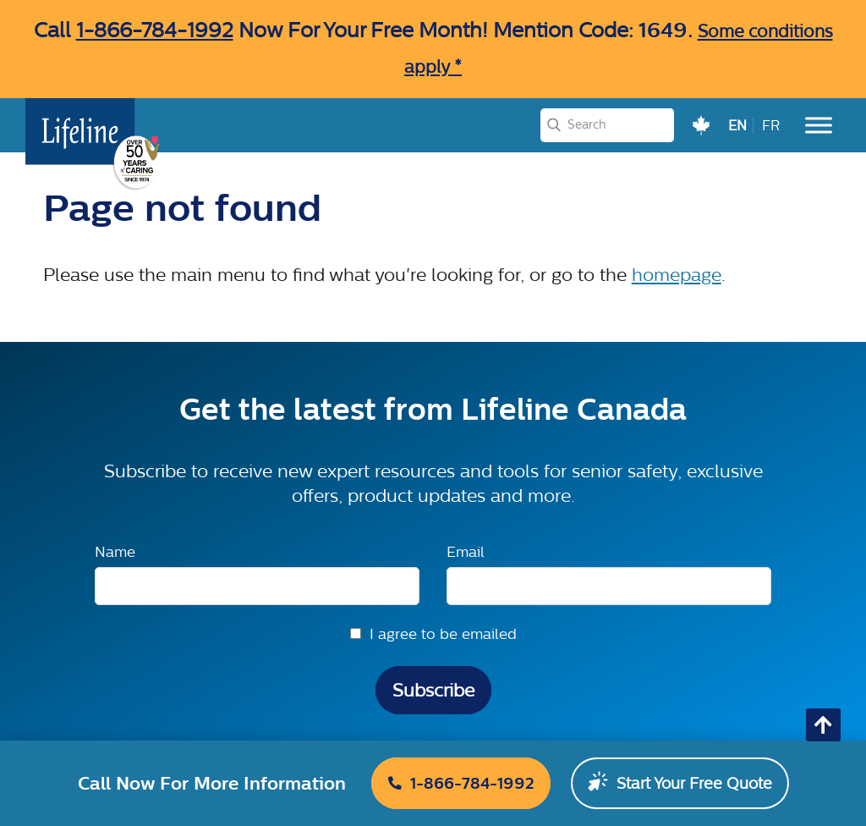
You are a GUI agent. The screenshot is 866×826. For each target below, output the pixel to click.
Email (466, 551)
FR (771, 126)
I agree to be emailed (443, 633)
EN (737, 126)
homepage (676, 274)
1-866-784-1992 (154, 30)
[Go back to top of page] (823, 724)
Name (115, 551)
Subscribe (433, 690)
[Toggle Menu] (818, 125)
